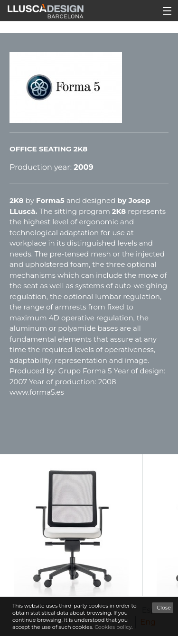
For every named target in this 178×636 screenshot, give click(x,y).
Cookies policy (112, 627)
